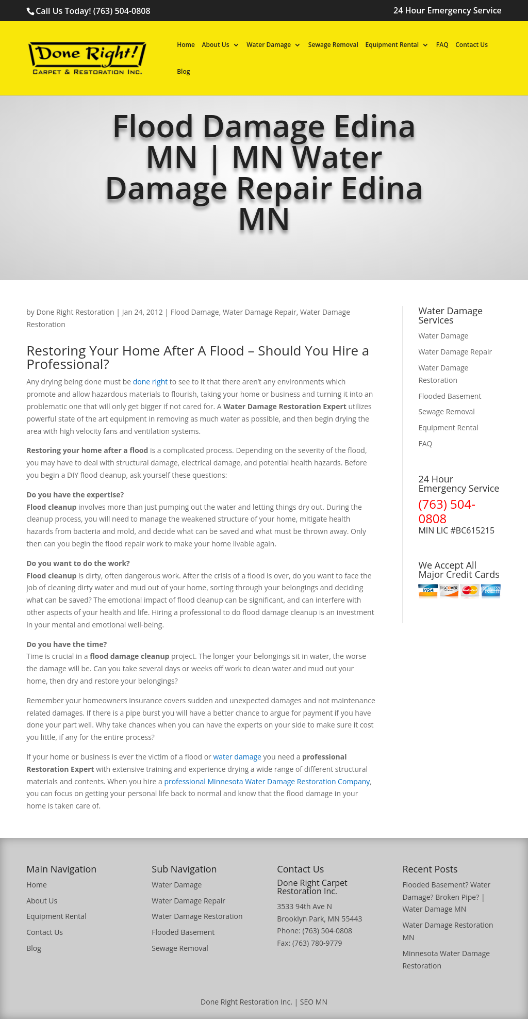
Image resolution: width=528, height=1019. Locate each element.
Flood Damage (195, 312)
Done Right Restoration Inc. (246, 1002)
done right (150, 381)
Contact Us (471, 45)
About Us (215, 45)
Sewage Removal (333, 45)
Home (186, 45)
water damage (237, 757)
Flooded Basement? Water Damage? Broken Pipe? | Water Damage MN (446, 897)
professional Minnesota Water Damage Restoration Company (267, 781)
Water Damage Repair (259, 312)
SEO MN (313, 1002)
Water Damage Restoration (197, 916)
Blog (183, 72)
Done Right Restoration (75, 312)
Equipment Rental (392, 45)
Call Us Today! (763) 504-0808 (93, 11)
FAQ (442, 45)
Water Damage (268, 45)
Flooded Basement (449, 396)
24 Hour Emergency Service (447, 11)
